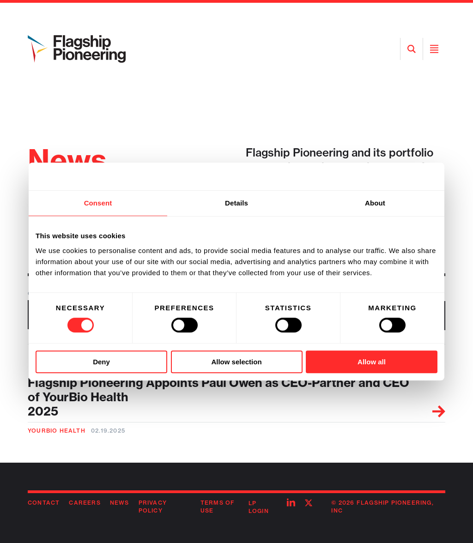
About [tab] (375, 203)
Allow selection (236, 362)
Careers (84, 502)
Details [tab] (236, 203)
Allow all (372, 362)
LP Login (259, 507)
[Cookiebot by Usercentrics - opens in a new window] (397, 176)
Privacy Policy (153, 506)
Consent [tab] (98, 203)
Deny (101, 362)
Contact (44, 502)
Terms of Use (217, 506)
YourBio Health (56, 430)
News (119, 502)
